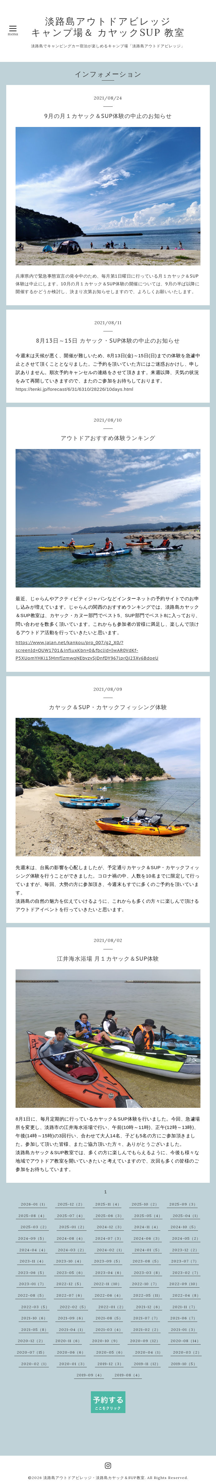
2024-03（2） (72, 1250)
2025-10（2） (145, 1204)
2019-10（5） (184, 1363)
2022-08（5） (32, 1295)
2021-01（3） (184, 1329)
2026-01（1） (34, 1204)
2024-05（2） (186, 1238)
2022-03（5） (35, 1306)
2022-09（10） (184, 1283)
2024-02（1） (110, 1250)
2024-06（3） (148, 1238)
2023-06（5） (32, 1272)
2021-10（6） (34, 1318)
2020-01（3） (73, 1363)
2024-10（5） (184, 1226)
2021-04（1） (72, 1329)
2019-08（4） (128, 1375)
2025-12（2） (71, 1204)
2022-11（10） (108, 1283)
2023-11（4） (33, 1261)
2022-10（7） (145, 1283)
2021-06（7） (183, 1318)
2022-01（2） (112, 1306)
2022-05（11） (147, 1295)
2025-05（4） (148, 1215)
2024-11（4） (147, 1226)
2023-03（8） (148, 1272)
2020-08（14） (186, 1340)
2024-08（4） (71, 1238)
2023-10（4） (69, 1261)
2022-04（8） (186, 1295)
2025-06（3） (110, 1215)
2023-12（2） (185, 1250)
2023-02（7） (186, 1272)
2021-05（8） (35, 1329)
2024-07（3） (109, 1238)
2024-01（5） (148, 1250)
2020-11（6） (68, 1340)
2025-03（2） (35, 1226)
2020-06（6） (71, 1352)
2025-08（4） (32, 1215)
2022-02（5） (74, 1306)
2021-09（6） (71, 1318)
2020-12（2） (31, 1340)
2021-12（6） (149, 1306)
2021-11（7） (184, 1306)
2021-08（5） (109, 1318)
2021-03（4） (109, 1329)
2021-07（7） (146, 1318)
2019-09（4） (90, 1375)
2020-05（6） (110, 1352)
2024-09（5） (32, 1238)
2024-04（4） (33, 1250)
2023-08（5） (147, 1261)
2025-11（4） (108, 1204)
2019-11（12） (147, 1363)
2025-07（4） (71, 1215)
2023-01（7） (32, 1283)
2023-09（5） (108, 1261)
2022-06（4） (109, 1295)
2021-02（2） (147, 1329)
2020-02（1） (35, 1363)
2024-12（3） (110, 1226)
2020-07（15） (32, 1352)
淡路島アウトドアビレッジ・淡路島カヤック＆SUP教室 (94, 1477)
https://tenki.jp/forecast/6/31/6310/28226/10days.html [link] (74, 389)
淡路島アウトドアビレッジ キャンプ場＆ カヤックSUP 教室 (108, 26)
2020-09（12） (145, 1340)
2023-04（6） (109, 1272)
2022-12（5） (69, 1283)
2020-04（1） (149, 1352)
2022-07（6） (70, 1295)
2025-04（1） (186, 1215)
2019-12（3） (110, 1363)
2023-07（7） (185, 1261)
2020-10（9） (106, 1340)
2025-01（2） (73, 1226)
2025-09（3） (183, 1204)
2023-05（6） (71, 1272)
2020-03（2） (187, 1352)
